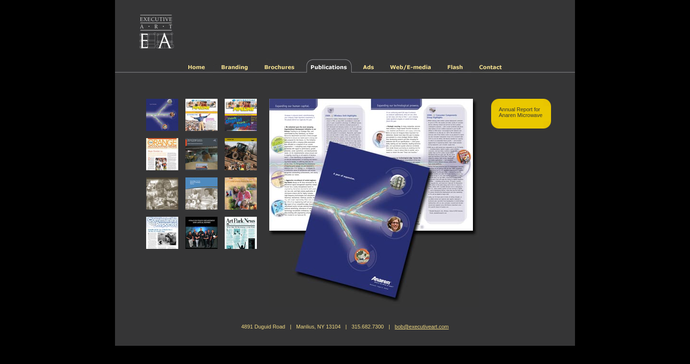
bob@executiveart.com (422, 326)
